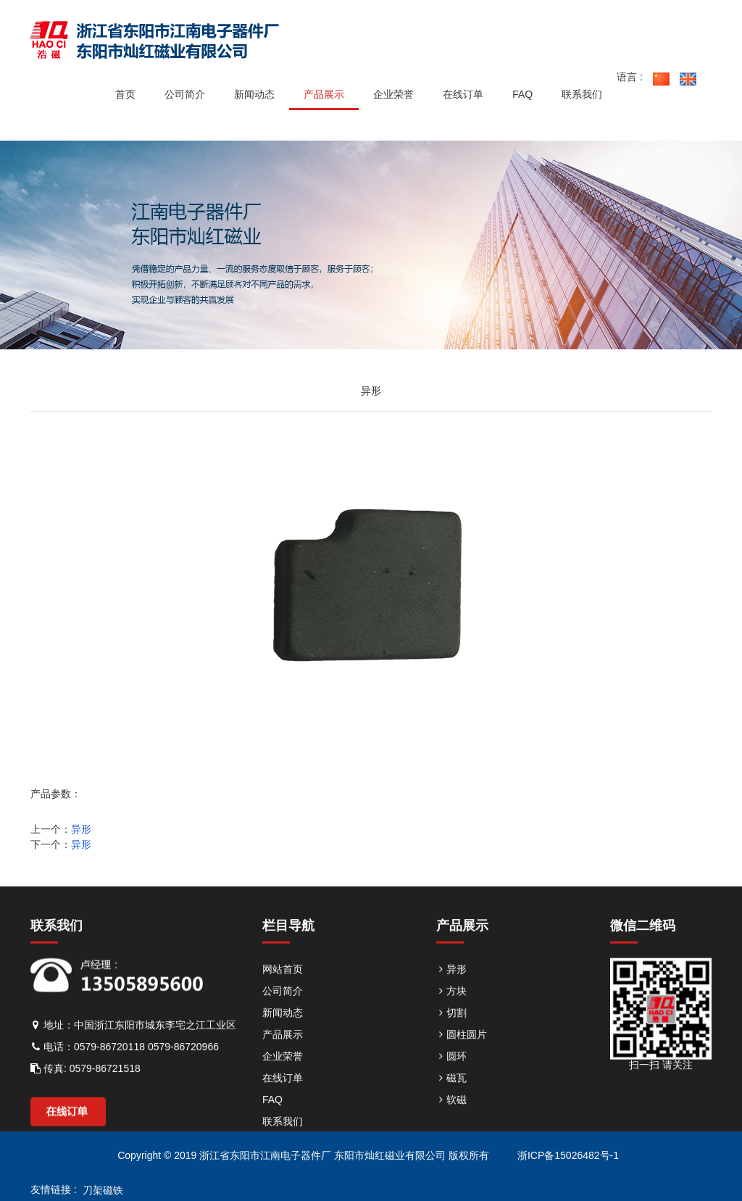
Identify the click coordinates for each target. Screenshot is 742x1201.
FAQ (272, 1115)
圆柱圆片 (461, 1049)
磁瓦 (451, 1093)
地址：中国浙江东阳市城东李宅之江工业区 (133, 1040)
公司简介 (282, 1006)
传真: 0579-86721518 (85, 1083)
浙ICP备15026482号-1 (566, 1155)
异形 (81, 829)
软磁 (451, 1115)
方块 (451, 1006)
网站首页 (282, 984)
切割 (451, 1028)
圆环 (451, 1071)
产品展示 (282, 1049)
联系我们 (282, 1136)
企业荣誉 (282, 1071)
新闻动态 (282, 1028)
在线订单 (282, 1093)
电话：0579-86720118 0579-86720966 (124, 1062)
